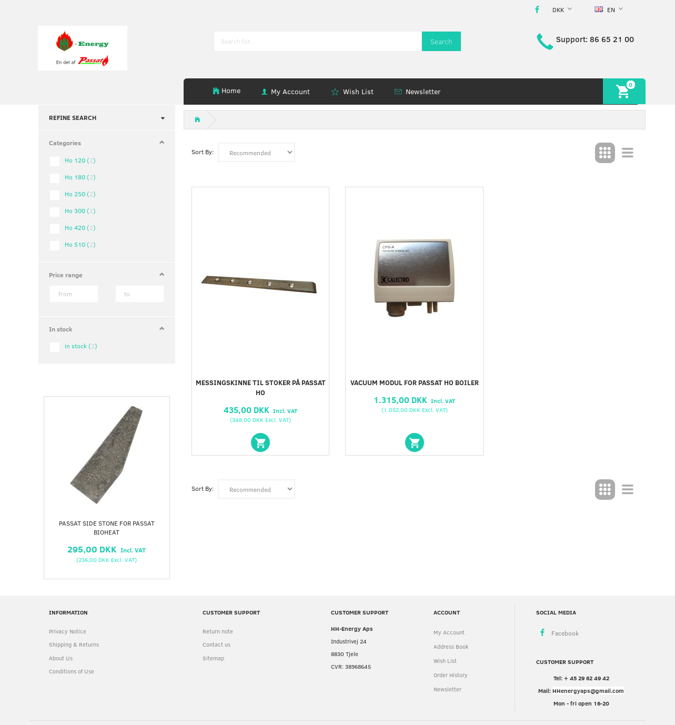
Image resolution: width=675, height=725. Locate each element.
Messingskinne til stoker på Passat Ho (261, 387)
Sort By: (203, 151)
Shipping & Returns (74, 644)
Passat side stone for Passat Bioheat (107, 527)
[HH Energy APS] (82, 47)
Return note (218, 631)
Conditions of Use (71, 671)
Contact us (216, 644)
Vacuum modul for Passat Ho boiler (414, 382)
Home (230, 90)
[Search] (441, 41)
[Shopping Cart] (624, 91)
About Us (61, 658)
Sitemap (213, 658)
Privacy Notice (67, 631)
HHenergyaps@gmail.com (588, 690)
